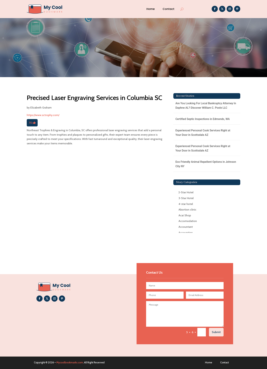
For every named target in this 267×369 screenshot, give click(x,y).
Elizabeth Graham (41, 107)
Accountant (185, 226)
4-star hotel (185, 204)
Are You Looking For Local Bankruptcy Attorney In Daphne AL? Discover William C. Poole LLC (205, 105)
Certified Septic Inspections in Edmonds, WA (202, 119)
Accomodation (187, 221)
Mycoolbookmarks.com (69, 362)
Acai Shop (184, 215)
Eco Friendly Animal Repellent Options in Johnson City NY (205, 164)
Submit (216, 332)
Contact (168, 9)
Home (150, 9)
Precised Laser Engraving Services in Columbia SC (94, 98)
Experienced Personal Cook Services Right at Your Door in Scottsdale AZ (202, 132)
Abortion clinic (187, 209)
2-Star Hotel (185, 192)
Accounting (185, 232)
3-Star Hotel (186, 198)
